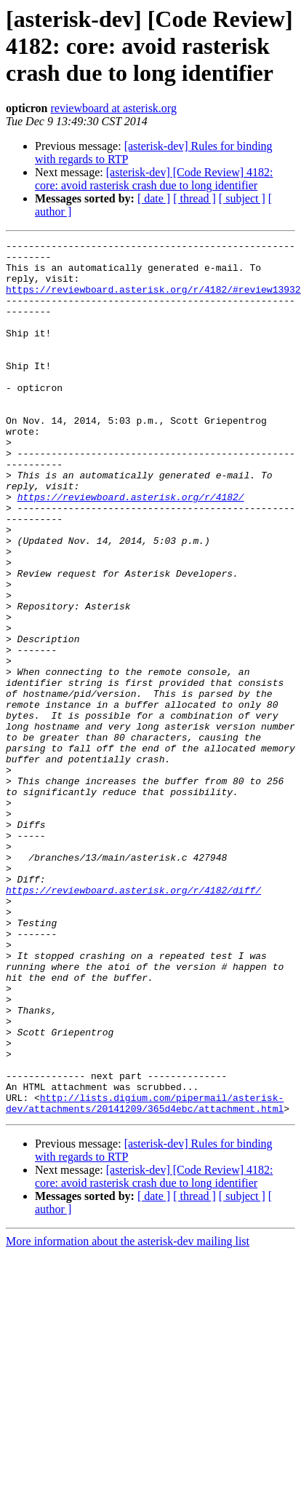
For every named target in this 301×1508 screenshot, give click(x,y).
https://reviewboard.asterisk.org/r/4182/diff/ (133, 1020)
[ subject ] (242, 198)
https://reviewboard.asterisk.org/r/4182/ (130, 549)
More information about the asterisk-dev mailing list (127, 1416)
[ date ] (153, 198)
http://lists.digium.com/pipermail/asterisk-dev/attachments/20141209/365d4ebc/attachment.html (145, 1276)
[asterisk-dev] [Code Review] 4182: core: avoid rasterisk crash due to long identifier (154, 179)
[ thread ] (194, 198)
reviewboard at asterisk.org (113, 108)
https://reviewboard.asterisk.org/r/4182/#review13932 (153, 300)
